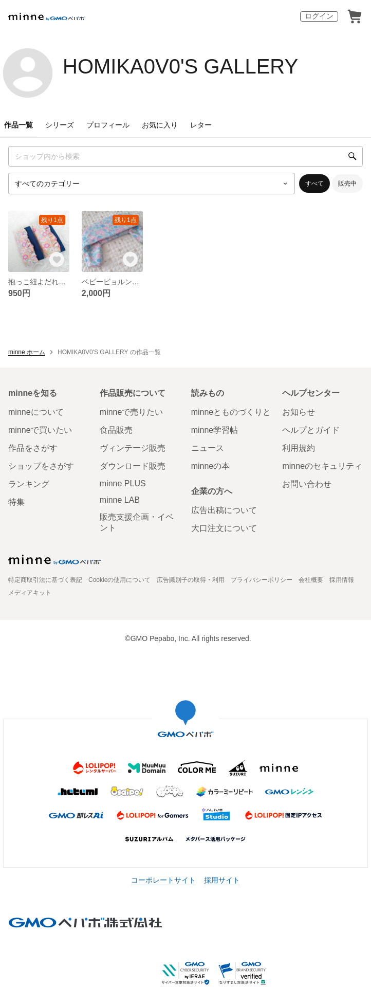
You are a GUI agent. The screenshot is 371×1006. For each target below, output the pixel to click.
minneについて (36, 412)
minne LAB (120, 500)
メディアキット (29, 592)
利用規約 (298, 448)
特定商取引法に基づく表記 (45, 579)
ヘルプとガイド (311, 430)
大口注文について (224, 528)
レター (201, 125)
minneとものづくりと (231, 412)
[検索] (352, 156)
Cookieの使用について (119, 579)
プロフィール (107, 125)
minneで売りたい (131, 412)
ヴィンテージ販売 (132, 448)
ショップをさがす (41, 466)
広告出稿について (224, 510)
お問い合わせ (306, 484)
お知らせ (298, 412)
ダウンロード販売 (132, 466)
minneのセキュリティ (322, 466)
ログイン (319, 16)
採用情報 (341, 579)
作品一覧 (18, 125)
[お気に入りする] (57, 259)
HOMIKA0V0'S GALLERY (180, 66)
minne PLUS (123, 483)
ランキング (28, 484)
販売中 (347, 183)
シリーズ (59, 125)
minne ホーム (26, 352)
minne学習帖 (214, 430)
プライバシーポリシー (261, 579)
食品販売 (116, 430)
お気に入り (160, 125)
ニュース (207, 448)
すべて (314, 183)
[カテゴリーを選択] (151, 183)
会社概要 (311, 579)
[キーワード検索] (185, 156)
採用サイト (222, 880)
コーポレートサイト (163, 880)
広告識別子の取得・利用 (191, 579)
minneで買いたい (40, 430)
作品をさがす (33, 448)
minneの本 (210, 466)
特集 (16, 502)
